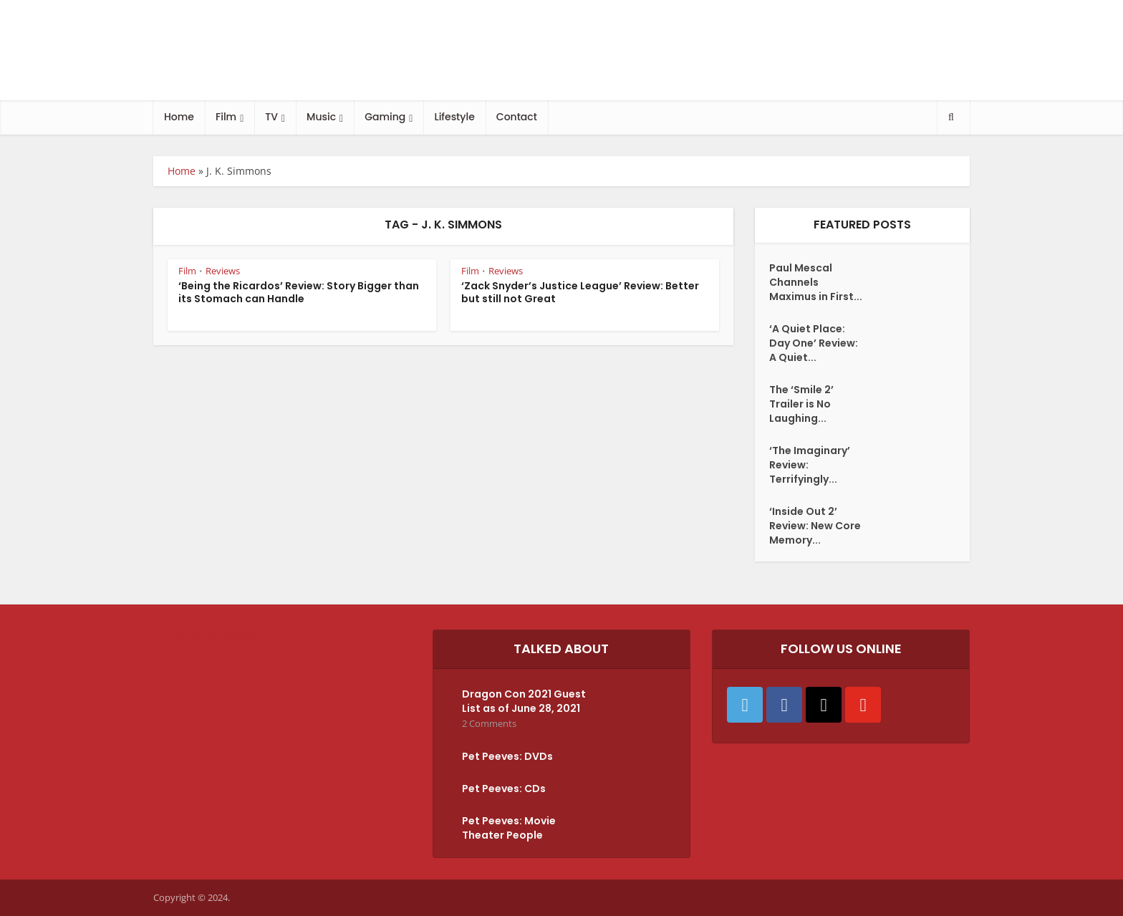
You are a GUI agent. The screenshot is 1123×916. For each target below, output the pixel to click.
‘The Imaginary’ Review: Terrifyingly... (809, 464)
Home (179, 117)
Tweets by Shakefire (215, 637)
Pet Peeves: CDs (504, 788)
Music (321, 117)
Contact (516, 117)
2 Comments (489, 724)
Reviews (223, 270)
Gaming (385, 117)
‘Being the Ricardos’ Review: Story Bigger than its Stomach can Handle (298, 293)
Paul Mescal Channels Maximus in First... (815, 282)
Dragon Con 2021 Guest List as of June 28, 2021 (524, 701)
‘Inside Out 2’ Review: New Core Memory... (815, 525)
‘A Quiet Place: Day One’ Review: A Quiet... (813, 343)
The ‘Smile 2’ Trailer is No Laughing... (801, 403)
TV (271, 117)
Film (226, 117)
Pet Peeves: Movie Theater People (509, 828)
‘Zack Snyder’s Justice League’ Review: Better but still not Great (580, 293)
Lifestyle (454, 117)
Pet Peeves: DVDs (507, 756)
